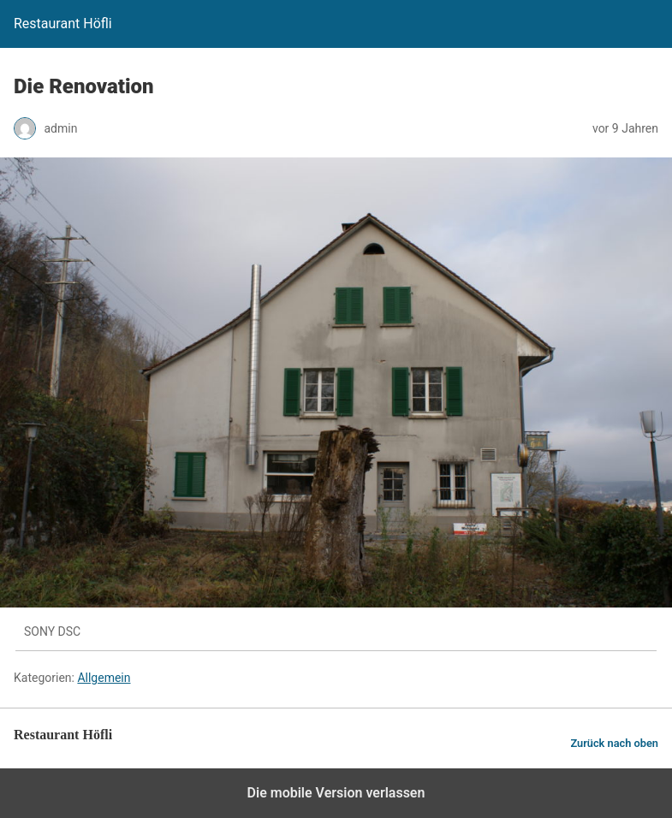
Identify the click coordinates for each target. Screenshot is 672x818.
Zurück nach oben (614, 743)
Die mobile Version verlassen (336, 793)
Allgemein (103, 678)
